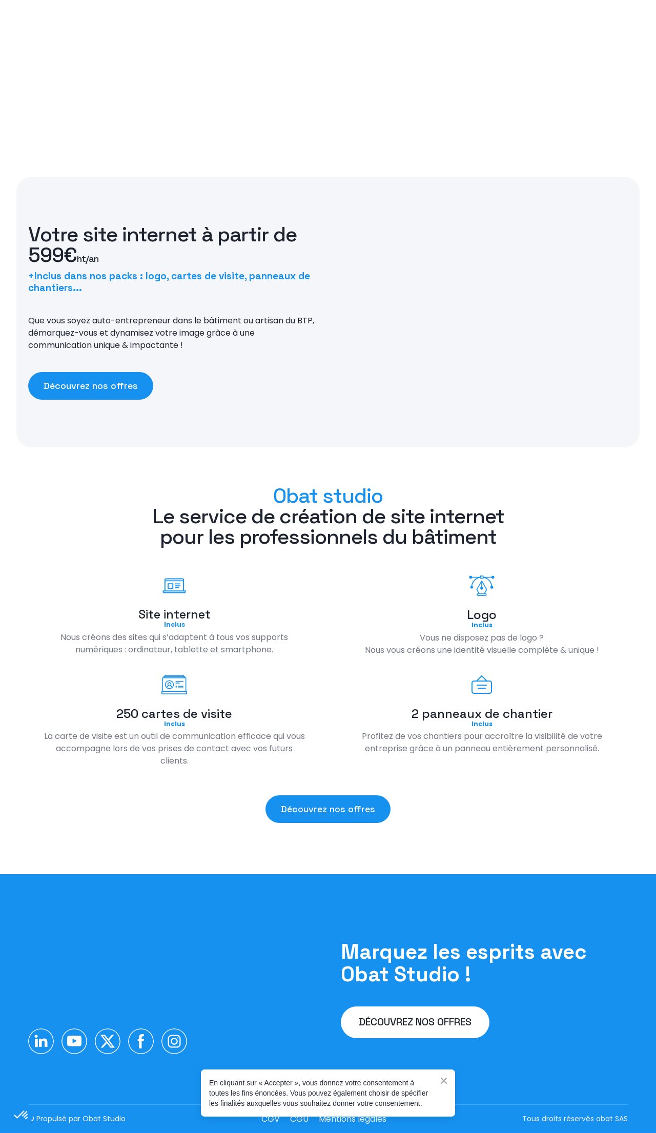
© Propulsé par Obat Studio (77, 1119)
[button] (90, 386)
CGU (299, 1119)
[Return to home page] (111, 969)
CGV (270, 1119)
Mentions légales (352, 1119)
